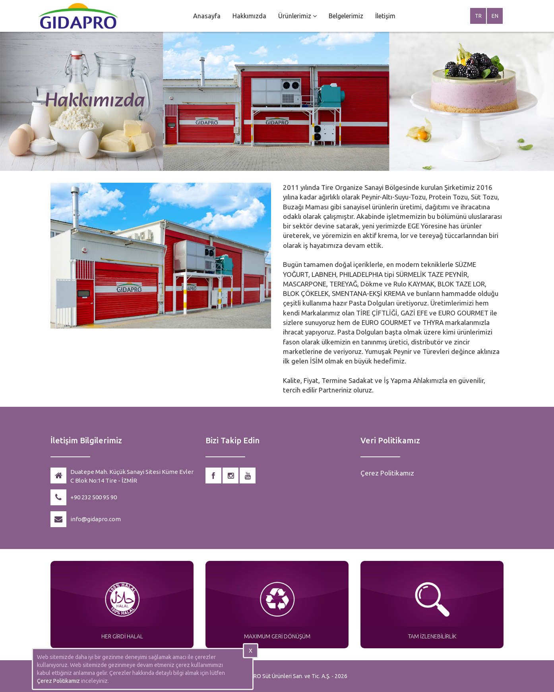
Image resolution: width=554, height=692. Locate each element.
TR (478, 16)
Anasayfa (207, 15)
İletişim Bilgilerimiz (86, 440)
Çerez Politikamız (387, 473)
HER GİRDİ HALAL (122, 636)
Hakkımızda (249, 15)
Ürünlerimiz (297, 15)
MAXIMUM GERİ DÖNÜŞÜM (277, 636)
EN (495, 16)
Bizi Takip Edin (232, 440)
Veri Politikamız (390, 440)
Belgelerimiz (346, 15)
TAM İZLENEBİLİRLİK (432, 636)
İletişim (385, 15)
